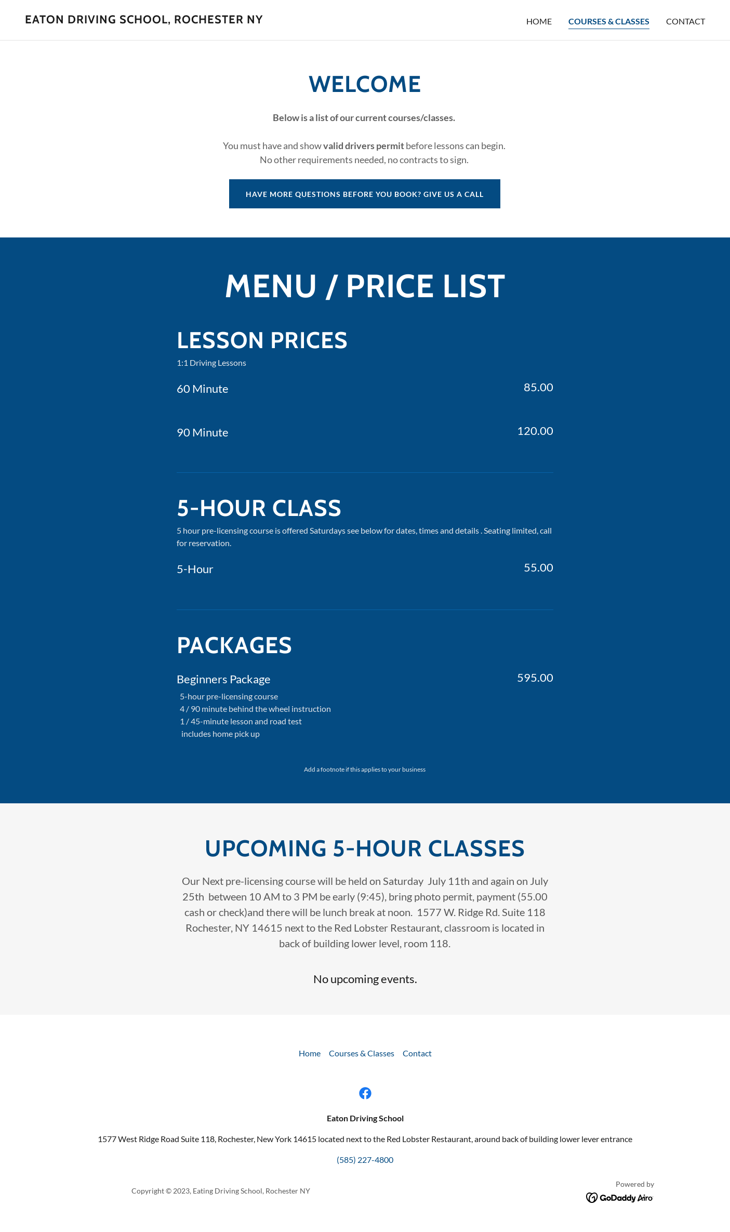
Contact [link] (685, 21)
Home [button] (310, 1053)
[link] (144, 20)
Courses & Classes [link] (608, 21)
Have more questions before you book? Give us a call (365, 194)
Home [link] (539, 21)
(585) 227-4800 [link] (365, 1159)
